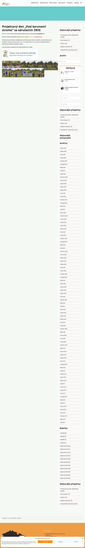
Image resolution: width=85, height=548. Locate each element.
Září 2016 (63, 403)
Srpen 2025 (63, 174)
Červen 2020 (63, 335)
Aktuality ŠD (63, 436)
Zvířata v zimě (64, 43)
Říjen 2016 (63, 400)
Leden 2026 (63, 157)
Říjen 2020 (63, 332)
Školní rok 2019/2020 (65, 459)
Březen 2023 (63, 264)
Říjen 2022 (63, 280)
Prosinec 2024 (64, 199)
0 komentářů (19, 518)
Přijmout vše (45, 541)
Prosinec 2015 (64, 416)
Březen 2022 (63, 293)
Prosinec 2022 (64, 274)
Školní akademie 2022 (70, 79)
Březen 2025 (63, 190)
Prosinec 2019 (64, 345)
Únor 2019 (63, 361)
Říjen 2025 (63, 167)
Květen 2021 (63, 312)
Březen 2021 (63, 319)
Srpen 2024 (63, 212)
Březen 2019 (63, 358)
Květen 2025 (63, 183)
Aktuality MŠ (63, 433)
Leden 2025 (63, 196)
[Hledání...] (70, 98)
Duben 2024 (63, 225)
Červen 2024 (63, 219)
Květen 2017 (63, 390)
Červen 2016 (63, 406)
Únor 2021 (63, 322)
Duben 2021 (63, 316)
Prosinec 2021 (64, 299)
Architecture (63, 442)
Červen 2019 (63, 351)
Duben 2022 (63, 290)
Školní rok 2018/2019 (65, 455)
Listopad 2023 (64, 241)
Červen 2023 (63, 254)
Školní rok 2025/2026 (65, 478)
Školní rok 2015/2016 (65, 446)
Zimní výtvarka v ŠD (65, 40)
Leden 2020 (63, 341)
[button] (82, 538)
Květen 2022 (63, 287)
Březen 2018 (63, 380)
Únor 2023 (63, 267)
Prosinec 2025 (64, 161)
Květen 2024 (63, 222)
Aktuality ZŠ (63, 439)
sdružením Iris (40, 33)
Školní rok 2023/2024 (65, 471)
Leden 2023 (63, 270)
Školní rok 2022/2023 (65, 468)
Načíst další (27, 74)
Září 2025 (63, 170)
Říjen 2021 (63, 303)
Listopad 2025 (64, 164)
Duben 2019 (63, 354)
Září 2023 (63, 248)
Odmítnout (60, 541)
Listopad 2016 (64, 396)
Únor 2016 (63, 412)
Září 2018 (63, 370)
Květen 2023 (63, 257)
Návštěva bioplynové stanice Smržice (71, 88)
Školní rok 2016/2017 (65, 449)
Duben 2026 (63, 148)
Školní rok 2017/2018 (65, 452)
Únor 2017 (63, 393)
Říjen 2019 (63, 348)
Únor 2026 (63, 154)
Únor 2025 (63, 193)
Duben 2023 (63, 261)
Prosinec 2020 (64, 328)
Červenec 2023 (64, 251)
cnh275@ (4, 518)
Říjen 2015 (63, 419)
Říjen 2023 (63, 245)
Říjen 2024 (63, 206)
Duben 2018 (63, 377)
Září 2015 (63, 422)
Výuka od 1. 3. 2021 (69, 71)
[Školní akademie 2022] (62, 79)
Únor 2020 (63, 338)
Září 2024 (63, 209)
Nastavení (76, 541)
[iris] (20, 49)
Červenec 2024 (64, 216)
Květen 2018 (63, 374)
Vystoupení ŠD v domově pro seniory (69, 50)
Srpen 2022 (63, 283)
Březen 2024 (63, 228)
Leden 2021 (63, 325)
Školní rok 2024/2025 (65, 475)
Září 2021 (63, 306)
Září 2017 (63, 383)
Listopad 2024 (64, 203)
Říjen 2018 (63, 367)
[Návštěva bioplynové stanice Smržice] (62, 87)
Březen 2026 (63, 151)
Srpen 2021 (63, 309)
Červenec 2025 (64, 177)
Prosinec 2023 (64, 238)
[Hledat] (61, 98)
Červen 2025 (63, 180)
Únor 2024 (63, 232)
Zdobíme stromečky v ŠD (66, 46)
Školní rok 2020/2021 (65, 462)
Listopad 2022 (64, 277)
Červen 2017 (63, 387)
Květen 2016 (63, 409)
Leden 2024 (63, 235)
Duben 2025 (63, 186)
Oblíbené (70, 68)
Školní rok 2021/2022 (65, 465)
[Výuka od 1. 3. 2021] (62, 72)
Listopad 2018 (64, 364)
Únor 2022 (63, 296)
